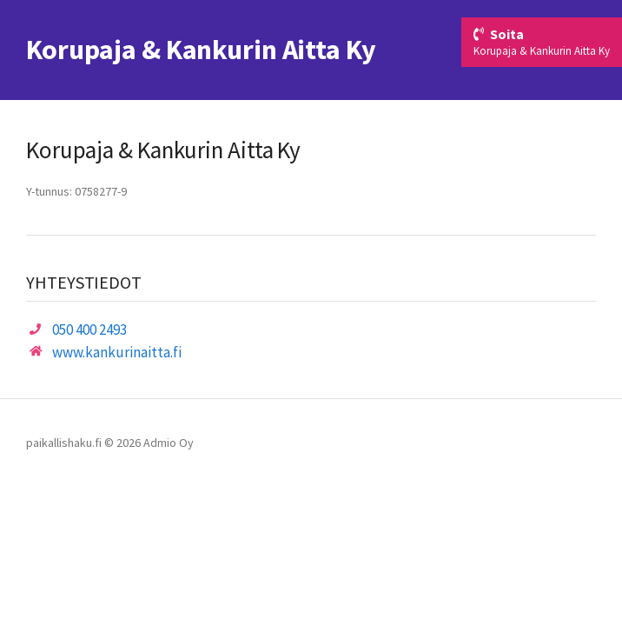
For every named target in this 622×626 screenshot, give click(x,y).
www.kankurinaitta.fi (117, 352)
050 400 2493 (89, 329)
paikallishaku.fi (64, 442)
